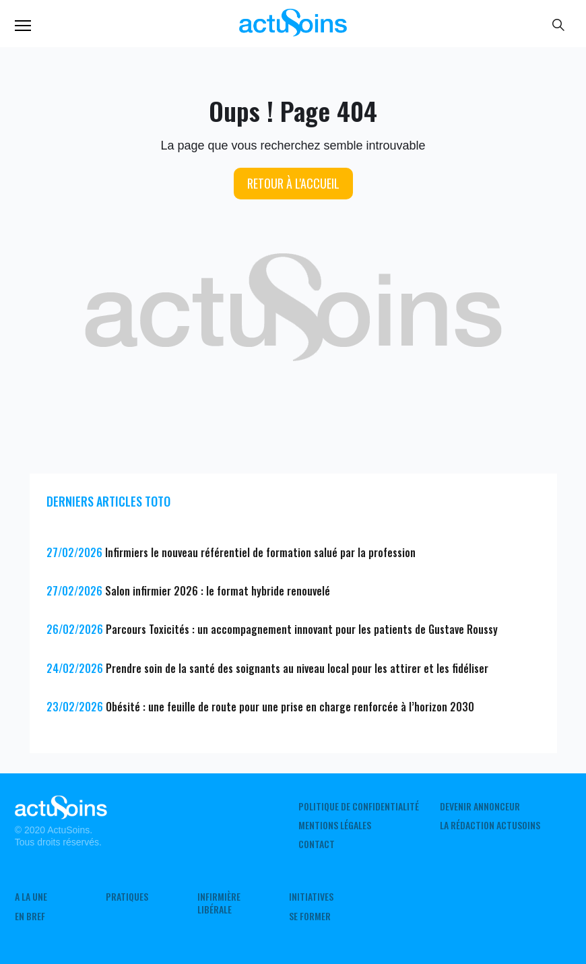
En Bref (30, 916)
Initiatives (311, 897)
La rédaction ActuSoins (490, 825)
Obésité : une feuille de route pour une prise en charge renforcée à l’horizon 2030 (290, 707)
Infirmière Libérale (218, 903)
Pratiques (127, 897)
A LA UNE (31, 897)
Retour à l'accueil (293, 183)
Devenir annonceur (480, 806)
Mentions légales (334, 825)
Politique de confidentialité (358, 806)
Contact (316, 844)
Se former (310, 916)
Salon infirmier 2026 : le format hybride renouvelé (217, 591)
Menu (23, 25)
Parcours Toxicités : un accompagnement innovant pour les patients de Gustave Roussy (302, 629)
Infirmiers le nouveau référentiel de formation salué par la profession (260, 552)
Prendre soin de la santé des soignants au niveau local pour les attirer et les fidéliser (297, 668)
